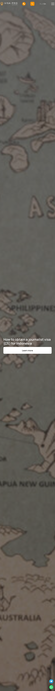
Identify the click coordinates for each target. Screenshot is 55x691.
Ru (41, 4)
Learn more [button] (27, 350)
